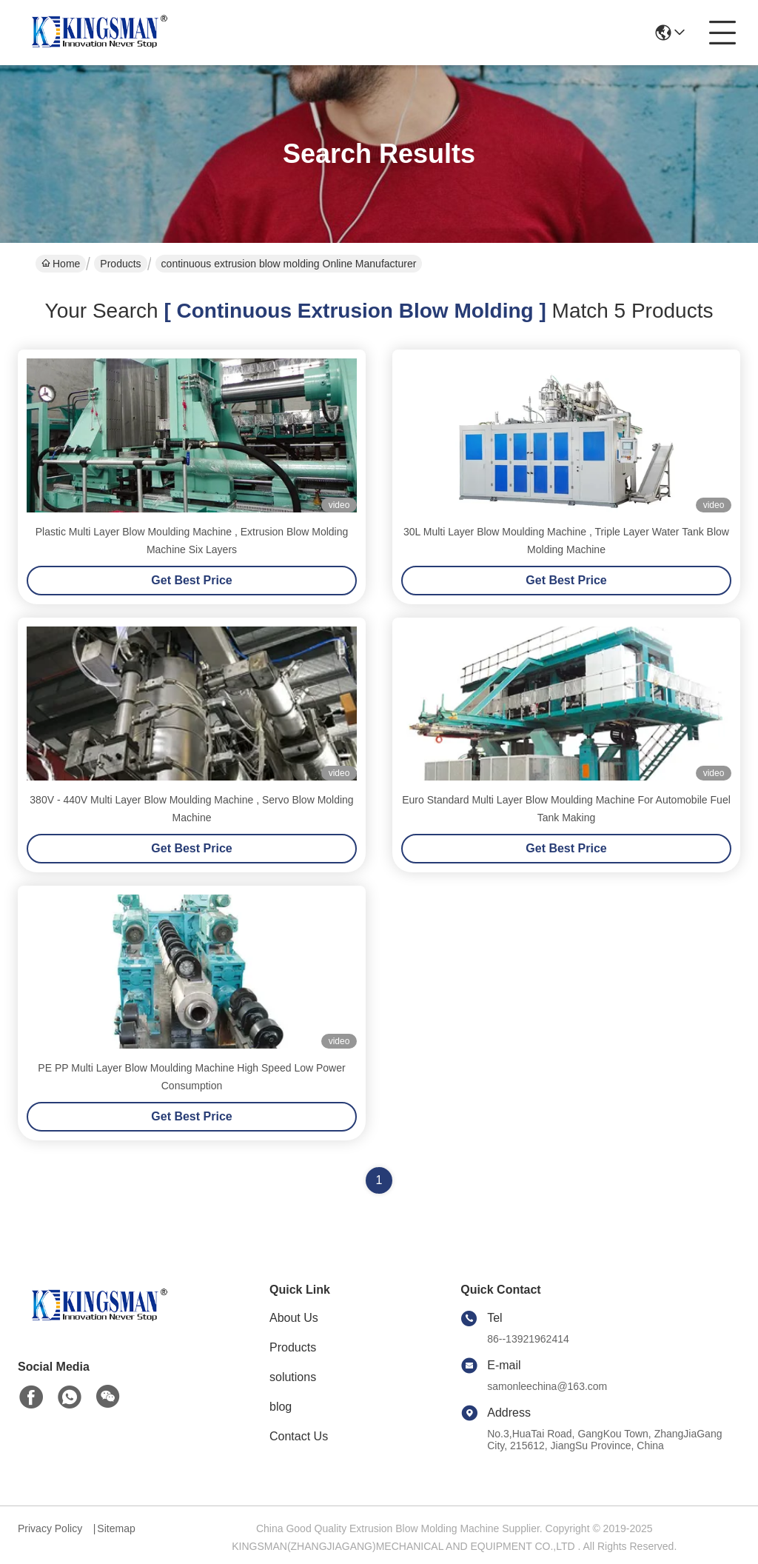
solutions (292, 1377)
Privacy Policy (50, 1528)
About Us (293, 1317)
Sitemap (116, 1528)
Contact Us (298, 1436)
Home (60, 264)
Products (120, 264)
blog (280, 1406)
